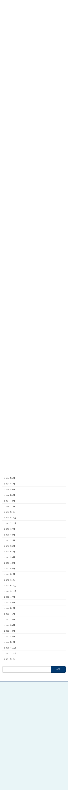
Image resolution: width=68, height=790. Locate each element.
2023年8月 (9, 535)
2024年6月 (9, 478)
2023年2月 (9, 569)
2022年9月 (9, 597)
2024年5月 (9, 484)
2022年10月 (10, 591)
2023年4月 (9, 557)
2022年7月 (9, 608)
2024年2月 (9, 501)
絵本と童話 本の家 (12, 729)
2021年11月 (10, 653)
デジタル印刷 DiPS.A (14, 776)
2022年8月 (9, 602)
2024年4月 (9, 489)
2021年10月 (10, 659)
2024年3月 (9, 495)
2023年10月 (10, 523)
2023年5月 (9, 552)
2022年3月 (9, 631)
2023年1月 (9, 574)
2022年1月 (9, 642)
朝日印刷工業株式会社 (14, 772)
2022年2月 (9, 636)
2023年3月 (9, 563)
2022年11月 (10, 585)
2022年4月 (9, 625)
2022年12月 (10, 580)
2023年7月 (9, 540)
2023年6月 (9, 546)
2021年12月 (10, 648)
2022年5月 (9, 619)
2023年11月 (10, 518)
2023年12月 (10, 512)
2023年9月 (9, 529)
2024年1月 (9, 506)
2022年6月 (9, 614)
